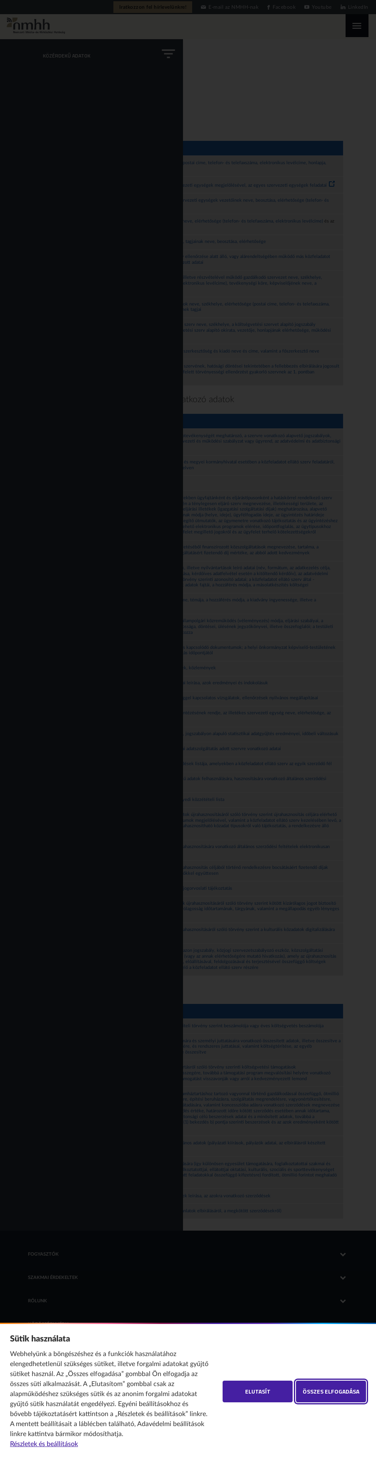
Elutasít (258, 1391)
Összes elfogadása (331, 1391)
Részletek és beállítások (44, 1444)
